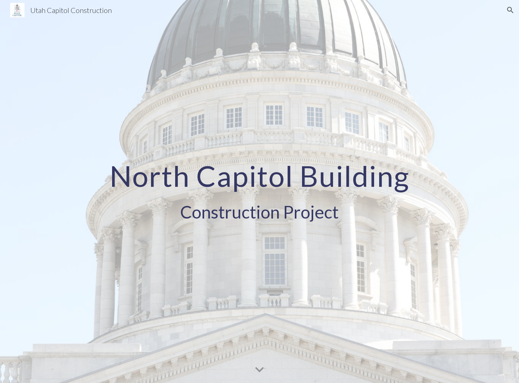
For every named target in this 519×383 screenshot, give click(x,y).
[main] (259, 191)
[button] (510, 10)
